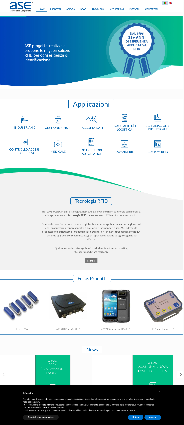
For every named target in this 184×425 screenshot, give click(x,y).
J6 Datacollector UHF (163, 329)
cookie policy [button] (33, 402)
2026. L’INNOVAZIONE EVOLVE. (53, 368)
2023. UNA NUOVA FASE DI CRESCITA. (153, 368)
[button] (159, 391)
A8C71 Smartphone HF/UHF (115, 329)
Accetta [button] (152, 417)
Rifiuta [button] (136, 417)
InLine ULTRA (21, 329)
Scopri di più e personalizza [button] (41, 417)
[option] (46, 374)
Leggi (90, 260)
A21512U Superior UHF (68, 329)
